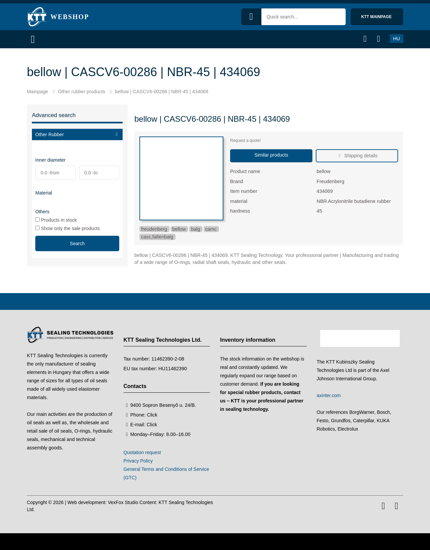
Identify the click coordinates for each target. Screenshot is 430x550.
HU (396, 38)
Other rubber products (81, 91)
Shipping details (360, 155)
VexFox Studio (123, 502)
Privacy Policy (138, 460)
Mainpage (37, 91)
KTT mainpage (377, 16)
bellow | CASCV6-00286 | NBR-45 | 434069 (162, 91)
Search (77, 243)
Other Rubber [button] (49, 134)
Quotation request (142, 452)
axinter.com (329, 395)
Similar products (271, 155)
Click (152, 415)
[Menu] (35, 39)
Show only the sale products (67, 228)
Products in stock (56, 219)
